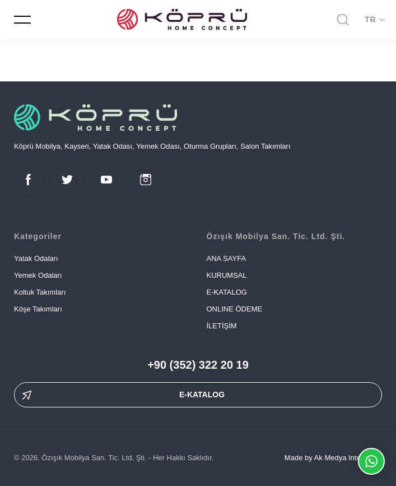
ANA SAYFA (226, 258)
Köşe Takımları (38, 309)
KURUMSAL (227, 275)
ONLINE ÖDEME (235, 309)
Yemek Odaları (38, 275)
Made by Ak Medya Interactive (333, 457)
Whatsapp (371, 461)
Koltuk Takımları (40, 292)
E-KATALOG (227, 292)
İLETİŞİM (222, 326)
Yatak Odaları (36, 258)
